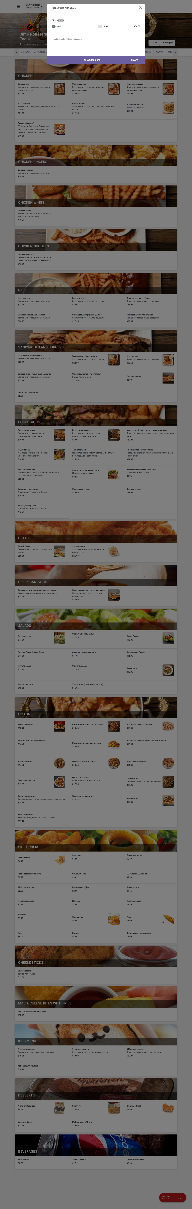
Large (119, 26)
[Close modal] (140, 8)
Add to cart (112, 60)
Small (56, 26)
